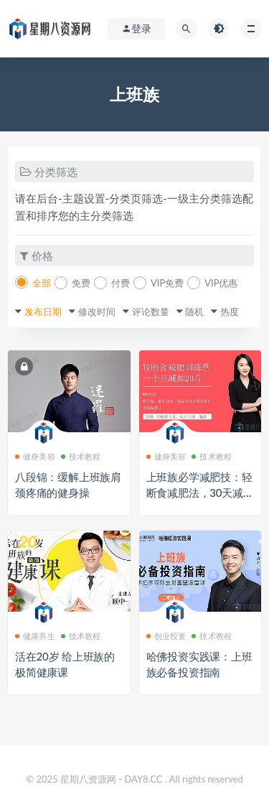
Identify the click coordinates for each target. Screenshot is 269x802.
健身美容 (35, 456)
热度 (229, 311)
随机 (194, 311)
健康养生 (35, 635)
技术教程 (81, 456)
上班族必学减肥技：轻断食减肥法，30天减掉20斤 (200, 492)
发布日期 (43, 311)
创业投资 (166, 635)
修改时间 (96, 311)
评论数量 (150, 311)
